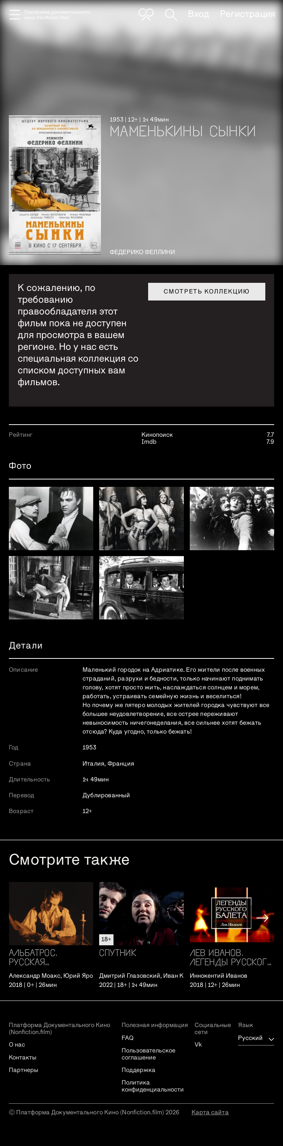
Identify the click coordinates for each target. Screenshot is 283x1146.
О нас (17, 1045)
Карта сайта (210, 1113)
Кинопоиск (157, 435)
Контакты (22, 1058)
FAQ (127, 1038)
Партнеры (23, 1070)
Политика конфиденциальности (153, 1086)
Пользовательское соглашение (148, 1054)
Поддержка (139, 1070)
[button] (262, 918)
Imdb (149, 442)
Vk (198, 1045)
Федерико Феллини (142, 253)
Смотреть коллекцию (207, 292)
